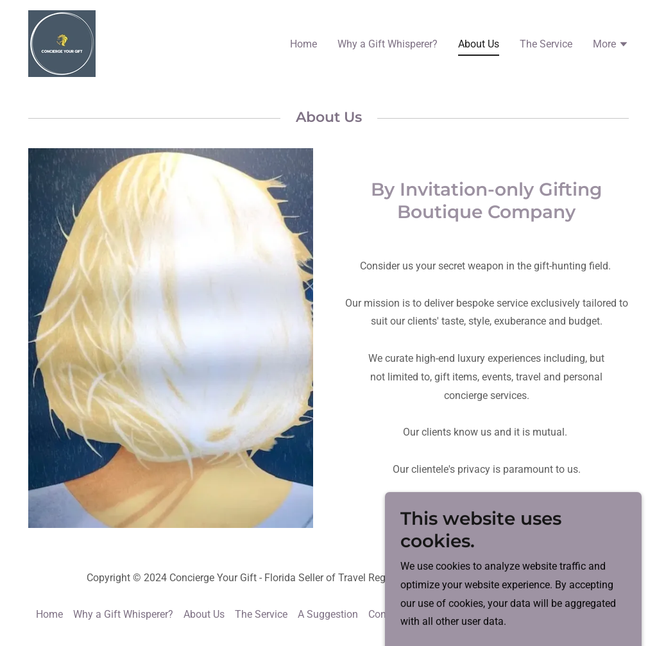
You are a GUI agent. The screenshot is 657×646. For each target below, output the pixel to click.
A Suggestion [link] (328, 614)
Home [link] (303, 44)
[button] (611, 46)
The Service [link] (546, 44)
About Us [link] (478, 44)
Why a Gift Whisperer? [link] (387, 44)
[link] (62, 43)
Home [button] (49, 614)
